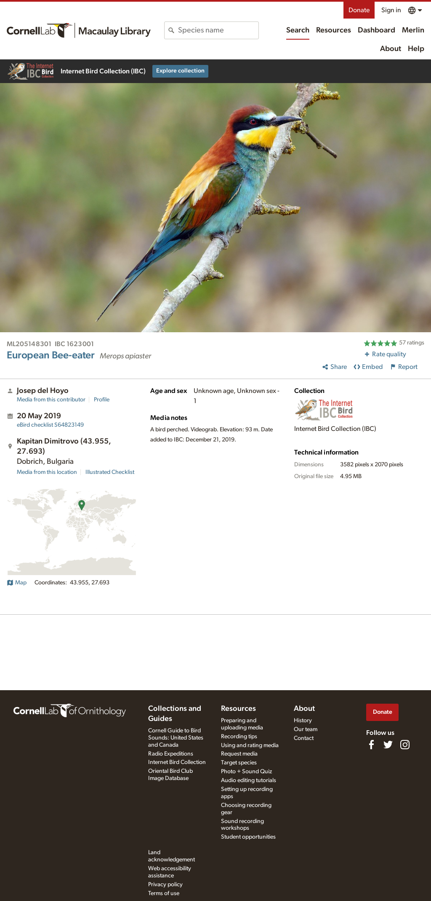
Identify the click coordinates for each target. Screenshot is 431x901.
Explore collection (180, 71)
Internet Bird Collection (177, 762)
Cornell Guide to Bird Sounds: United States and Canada (175, 738)
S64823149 (50, 425)
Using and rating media (250, 745)
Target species (239, 763)
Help (416, 49)
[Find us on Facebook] (371, 745)
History (303, 720)
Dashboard (376, 30)
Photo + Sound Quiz (246, 772)
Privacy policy (165, 885)
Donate (359, 10)
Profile (101, 400)
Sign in (391, 10)
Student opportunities (248, 837)
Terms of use (163, 893)
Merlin (413, 30)
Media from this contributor (51, 400)
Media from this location (47, 472)
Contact (304, 738)
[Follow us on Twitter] (388, 745)
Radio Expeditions (170, 754)
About (390, 49)
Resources (333, 30)
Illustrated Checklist (109, 472)
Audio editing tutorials (248, 780)
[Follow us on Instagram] (405, 745)
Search (297, 30)
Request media (239, 754)
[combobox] (218, 30)
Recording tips (239, 737)
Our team (305, 729)
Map (17, 583)
